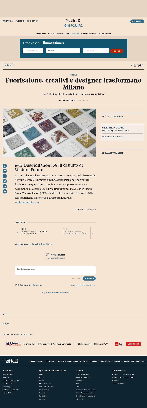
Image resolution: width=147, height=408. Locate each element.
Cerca (116, 50)
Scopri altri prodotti (114, 137)
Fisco (41, 374)
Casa (73, 25)
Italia (32, 361)
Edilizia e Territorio (46, 387)
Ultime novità (113, 127)
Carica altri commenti (55, 292)
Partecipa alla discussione (55, 258)
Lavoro (41, 380)
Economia (49, 361)
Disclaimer (75, 278)
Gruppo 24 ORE (9, 374)
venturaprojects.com (27, 202)
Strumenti (105, 33)
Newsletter (80, 380)
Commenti (94, 361)
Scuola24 (42, 393)
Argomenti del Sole (83, 377)
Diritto (41, 377)
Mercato (41, 33)
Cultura (117, 361)
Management (106, 361)
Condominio (44, 390)
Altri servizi (80, 399)
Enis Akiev (34, 244)
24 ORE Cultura (8, 384)
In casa (75, 33)
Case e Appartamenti (84, 393)
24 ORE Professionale (11, 380)
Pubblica (89, 278)
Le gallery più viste (112, 153)
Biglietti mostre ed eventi (85, 396)
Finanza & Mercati (63, 361)
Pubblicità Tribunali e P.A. (86, 390)
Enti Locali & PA (45, 384)
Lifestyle (140, 361)
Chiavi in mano (89, 33)
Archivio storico (118, 384)
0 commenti (55, 255)
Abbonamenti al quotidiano (123, 374)
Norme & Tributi (80, 361)
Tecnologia (128, 361)
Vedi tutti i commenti (83, 285)
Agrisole (42, 399)
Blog (77, 384)
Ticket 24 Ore (8, 393)
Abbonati (137, 21)
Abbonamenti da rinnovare (122, 377)
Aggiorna (37, 285)
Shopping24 (7, 387)
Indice (8, 65)
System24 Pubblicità (11, 390)
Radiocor (115, 380)
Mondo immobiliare (58, 33)
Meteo (78, 387)
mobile (73, 75)
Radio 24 (6, 377)
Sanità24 (42, 396)
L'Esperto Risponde (83, 374)
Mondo (40, 361)
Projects (47, 244)
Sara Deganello (69, 100)
